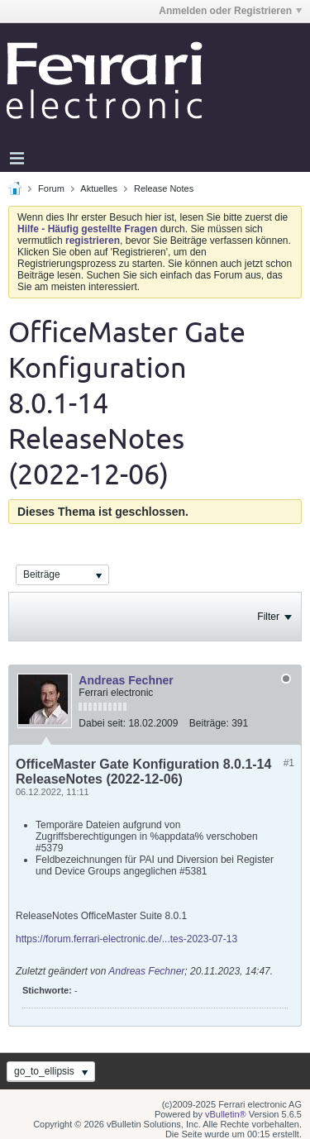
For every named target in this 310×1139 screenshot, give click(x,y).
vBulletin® (225, 1114)
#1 (289, 763)
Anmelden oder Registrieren (230, 11)
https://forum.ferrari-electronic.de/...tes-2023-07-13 (126, 939)
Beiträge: (209, 723)
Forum (51, 188)
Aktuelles (98, 188)
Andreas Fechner (126, 680)
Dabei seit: (102, 723)
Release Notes (163, 188)
